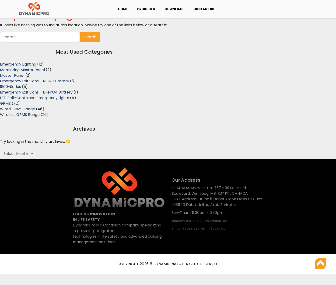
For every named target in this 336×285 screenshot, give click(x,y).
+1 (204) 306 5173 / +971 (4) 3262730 (199, 228)
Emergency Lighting (18, 64)
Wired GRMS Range (17, 109)
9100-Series (10, 86)
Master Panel (12, 75)
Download (174, 9)
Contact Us (203, 9)
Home (122, 9)
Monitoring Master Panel (22, 70)
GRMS (5, 103)
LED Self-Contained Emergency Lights (34, 98)
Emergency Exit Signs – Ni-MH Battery (34, 81)
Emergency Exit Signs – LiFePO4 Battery (36, 92)
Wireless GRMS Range (20, 114)
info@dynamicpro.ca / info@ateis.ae (199, 221)
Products (146, 9)
